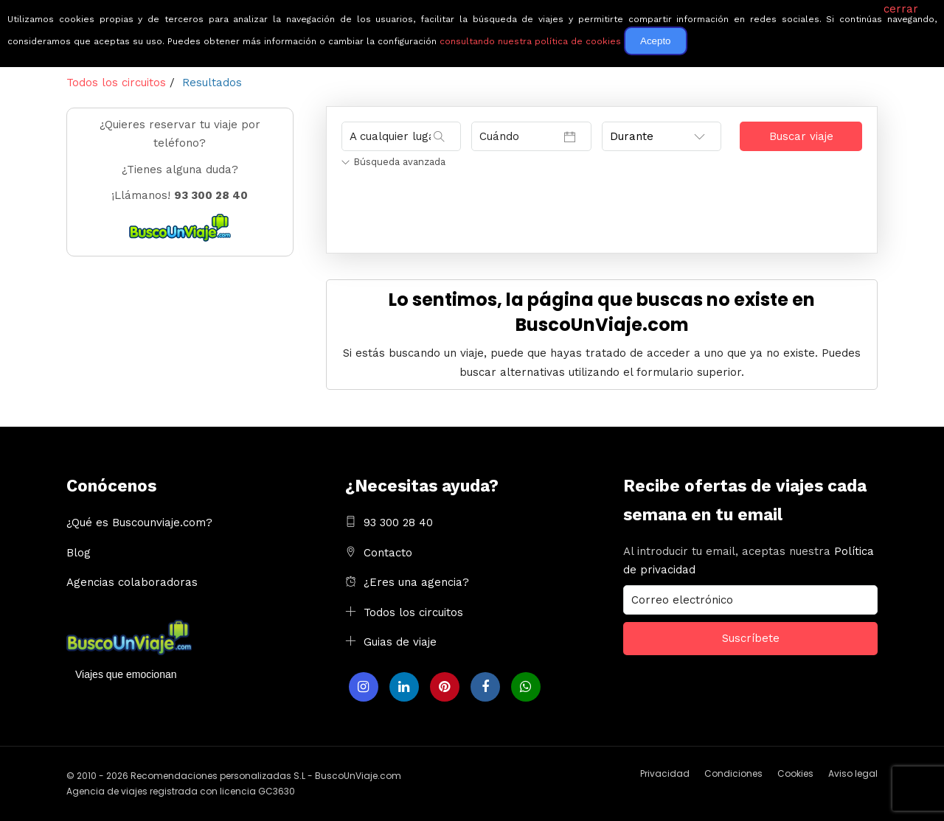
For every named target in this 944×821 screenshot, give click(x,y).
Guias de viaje (400, 642)
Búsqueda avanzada (393, 161)
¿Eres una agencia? (416, 582)
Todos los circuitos (413, 612)
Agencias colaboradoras (132, 582)
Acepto (655, 40)
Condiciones (733, 773)
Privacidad (665, 773)
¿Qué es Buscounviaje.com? (139, 522)
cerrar (901, 8)
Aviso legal (853, 773)
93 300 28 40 (398, 522)
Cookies (795, 773)
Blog (78, 552)
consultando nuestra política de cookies (530, 41)
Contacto (388, 552)
